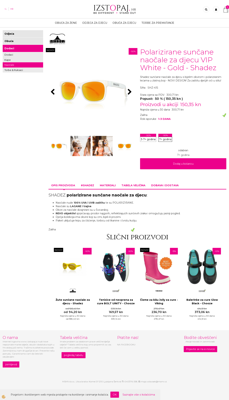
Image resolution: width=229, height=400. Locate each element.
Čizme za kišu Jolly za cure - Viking (159, 301)
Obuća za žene (66, 22)
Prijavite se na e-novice (200, 349)
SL (5, 9)
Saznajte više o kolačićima (139, 394)
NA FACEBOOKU (126, 344)
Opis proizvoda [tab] (63, 185)
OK (115, 394)
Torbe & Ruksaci (13, 70)
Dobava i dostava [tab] (165, 185)
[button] (130, 92)
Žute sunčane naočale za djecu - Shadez (73, 301)
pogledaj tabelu (73, 355)
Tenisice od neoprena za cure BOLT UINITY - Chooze (116, 301)
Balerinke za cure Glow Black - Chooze (202, 301)
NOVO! (50, 50)
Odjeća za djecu (94, 22)
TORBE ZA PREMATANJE (158, 22)
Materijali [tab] (108, 185)
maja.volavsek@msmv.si (154, 381)
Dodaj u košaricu (183, 163)
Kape (7, 59)
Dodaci (9, 48)
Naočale (9, 64)
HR (11, 9)
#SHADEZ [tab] (87, 185)
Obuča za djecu (124, 22)
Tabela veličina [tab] (133, 185)
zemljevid (11, 364)
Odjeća (9, 33)
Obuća (8, 41)
